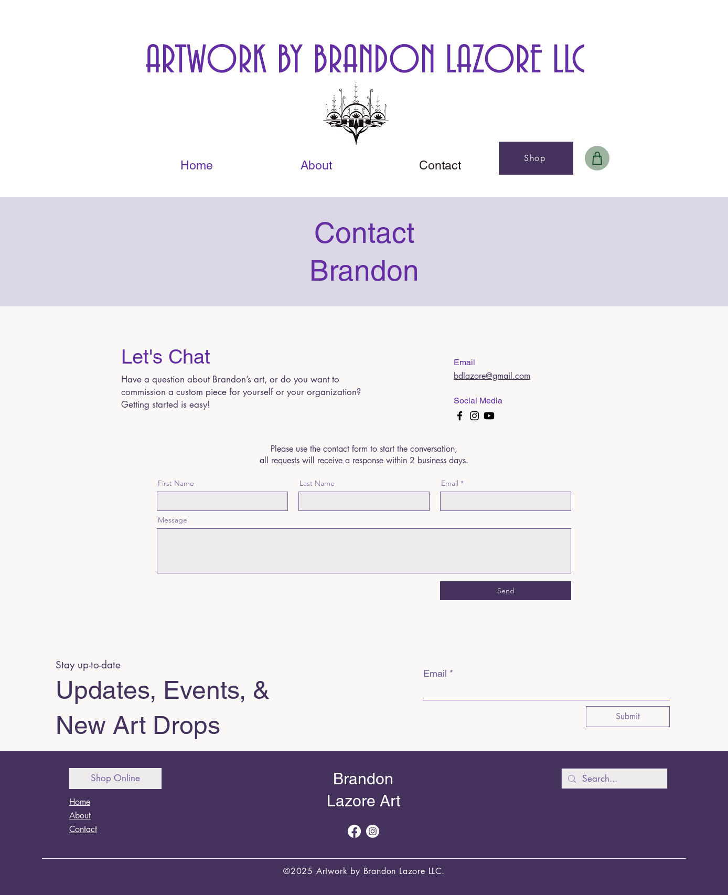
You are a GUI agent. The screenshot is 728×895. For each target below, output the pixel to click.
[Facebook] (460, 416)
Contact (83, 829)
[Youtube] (489, 416)
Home (79, 801)
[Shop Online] (115, 778)
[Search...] (613, 779)
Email (449, 483)
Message (172, 520)
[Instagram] (474, 416)
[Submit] (628, 716)
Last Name (317, 483)
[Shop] (536, 158)
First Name (176, 483)
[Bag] (597, 158)
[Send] (505, 590)
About (80, 815)
